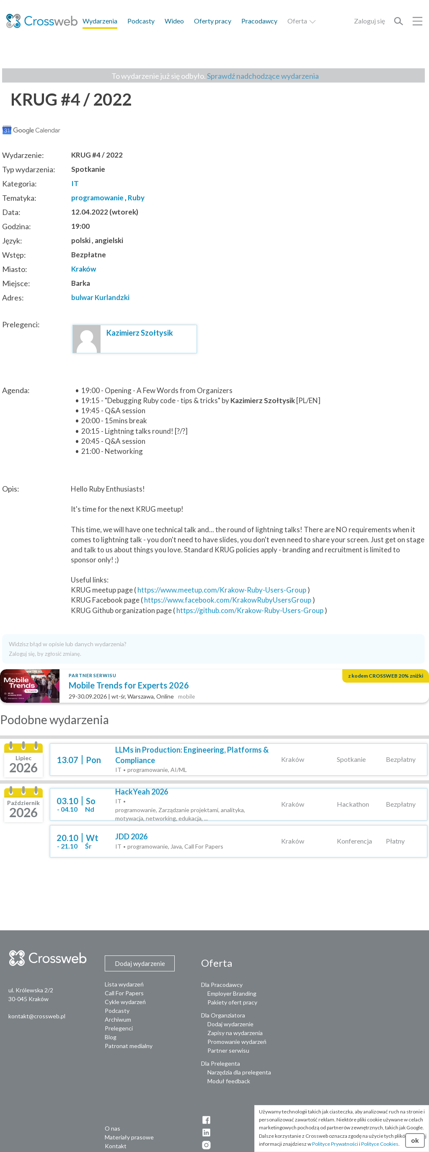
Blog (110, 1037)
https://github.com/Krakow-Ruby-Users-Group (249, 610)
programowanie (97, 197)
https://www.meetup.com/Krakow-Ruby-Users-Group (221, 589)
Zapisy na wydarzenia (235, 1032)
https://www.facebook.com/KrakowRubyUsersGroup (227, 599)
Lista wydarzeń (124, 984)
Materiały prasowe (129, 1137)
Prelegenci (119, 1028)
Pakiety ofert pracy (232, 1002)
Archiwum (118, 1019)
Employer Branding (231, 993)
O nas (112, 1128)
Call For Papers (124, 993)
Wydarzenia (100, 21)
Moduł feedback (228, 1081)
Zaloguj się (369, 21)
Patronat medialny (128, 1045)
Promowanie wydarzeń (236, 1041)
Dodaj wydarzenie (230, 1024)
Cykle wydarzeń (125, 1001)
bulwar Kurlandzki (100, 297)
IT (75, 183)
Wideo (174, 21)
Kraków (83, 268)
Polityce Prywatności (335, 1144)
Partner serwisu (228, 1050)
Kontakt (116, 1145)
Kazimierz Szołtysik (139, 332)
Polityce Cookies (379, 1144)
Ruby (136, 197)
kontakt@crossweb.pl (36, 1016)
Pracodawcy (259, 21)
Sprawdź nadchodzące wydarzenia (263, 75)
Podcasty (141, 21)
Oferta (302, 21)
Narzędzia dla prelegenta (239, 1072)
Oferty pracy (212, 21)
